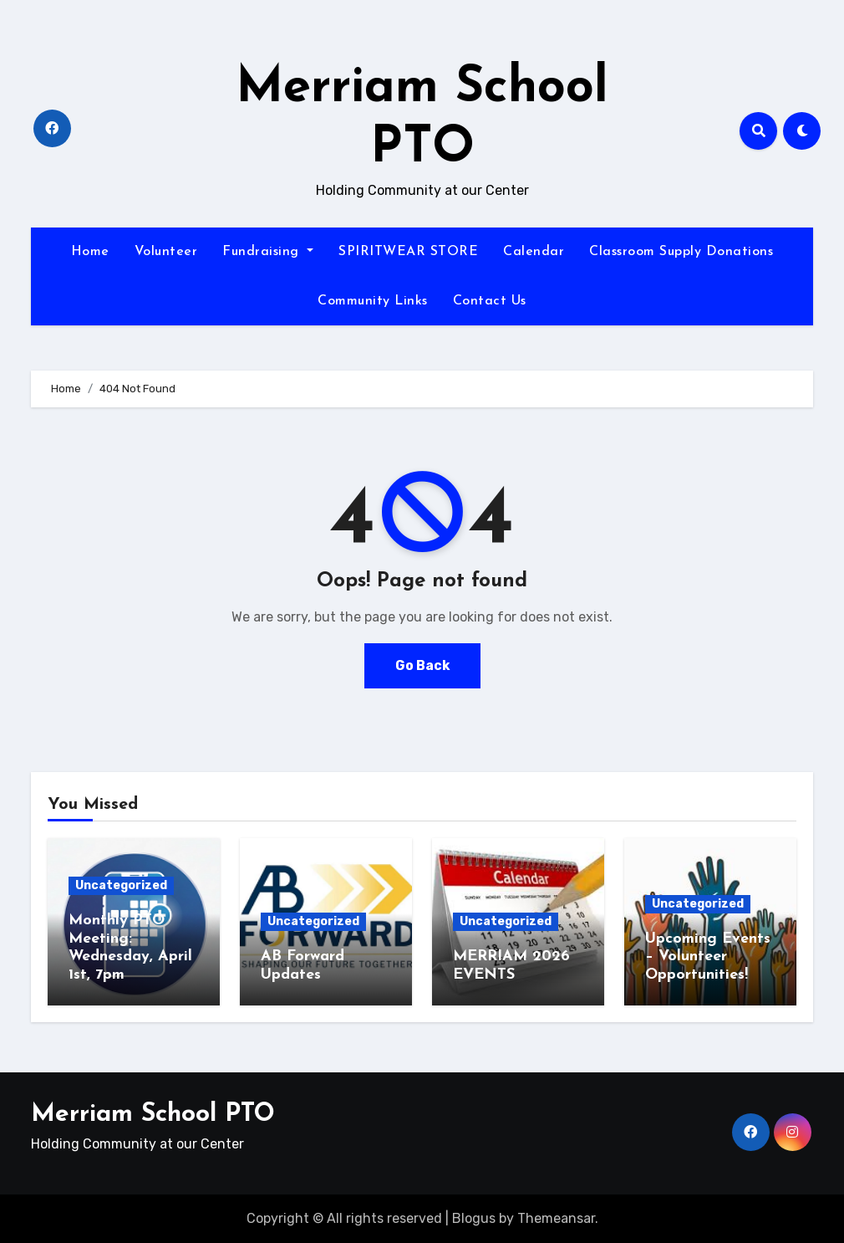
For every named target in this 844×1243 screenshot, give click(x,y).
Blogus (474, 1218)
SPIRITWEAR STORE (408, 251)
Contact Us (489, 301)
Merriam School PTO (153, 1115)
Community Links (373, 301)
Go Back (422, 665)
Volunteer (166, 251)
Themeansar (556, 1218)
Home (90, 251)
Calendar (533, 251)
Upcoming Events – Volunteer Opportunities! (707, 957)
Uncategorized (121, 885)
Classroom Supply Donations (681, 251)
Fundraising (267, 251)
